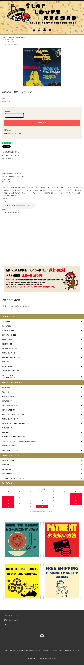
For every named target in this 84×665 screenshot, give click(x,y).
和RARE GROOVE (20, 37)
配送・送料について (27, 650)
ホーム (4, 37)
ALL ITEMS (11, 39)
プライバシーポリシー (65, 650)
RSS (73, 650)
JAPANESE (11, 37)
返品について (8, 130)
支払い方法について (15, 650)
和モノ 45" (10, 42)
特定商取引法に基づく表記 (12, 133)
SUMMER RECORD (13, 44)
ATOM (77, 650)
